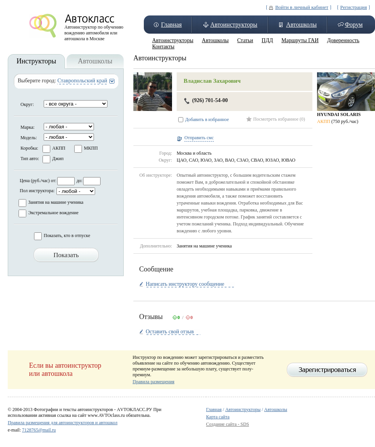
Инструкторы (36, 61)
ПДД (267, 40)
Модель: (28, 137)
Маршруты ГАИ (300, 40)
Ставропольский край (82, 81)
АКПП (58, 148)
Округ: (27, 104)
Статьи (245, 40)
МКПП (91, 148)
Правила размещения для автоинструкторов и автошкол (63, 422)
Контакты (163, 46)
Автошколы (301, 24)
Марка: (27, 127)
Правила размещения (153, 381)
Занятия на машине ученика (56, 202)
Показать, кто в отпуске (67, 235)
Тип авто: (29, 158)
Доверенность (343, 40)
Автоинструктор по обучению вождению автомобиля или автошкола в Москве (94, 31)
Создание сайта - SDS (227, 424)
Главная (171, 24)
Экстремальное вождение (53, 212)
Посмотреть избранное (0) (279, 119)
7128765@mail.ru (39, 430)
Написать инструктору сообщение (185, 284)
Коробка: (29, 148)
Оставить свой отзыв (170, 331)
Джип (57, 158)
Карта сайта (218, 417)
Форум (354, 24)
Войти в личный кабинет (301, 7)
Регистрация (353, 7)
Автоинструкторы (233, 24)
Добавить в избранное (207, 119)
